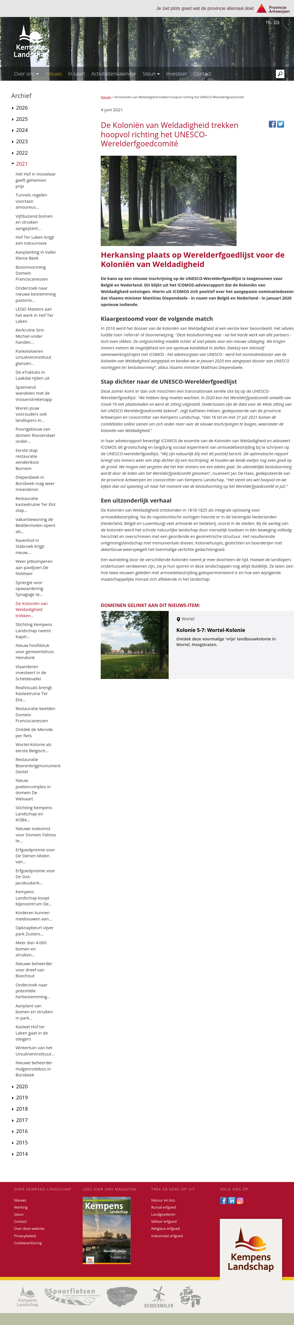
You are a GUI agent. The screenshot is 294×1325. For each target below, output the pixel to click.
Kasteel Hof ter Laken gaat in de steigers (32, 1033)
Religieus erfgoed (165, 1228)
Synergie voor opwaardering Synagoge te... (29, 588)
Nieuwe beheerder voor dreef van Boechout (34, 969)
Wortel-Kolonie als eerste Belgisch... (33, 747)
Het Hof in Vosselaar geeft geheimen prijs (36, 180)
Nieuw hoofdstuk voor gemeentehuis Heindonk (35, 651)
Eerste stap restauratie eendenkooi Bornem (27, 459)
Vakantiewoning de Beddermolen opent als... (35, 525)
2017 (22, 1120)
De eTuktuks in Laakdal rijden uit (33, 375)
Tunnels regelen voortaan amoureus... (31, 201)
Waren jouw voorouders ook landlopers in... (31, 414)
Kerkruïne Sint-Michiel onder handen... (30, 336)
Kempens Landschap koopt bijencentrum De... (34, 898)
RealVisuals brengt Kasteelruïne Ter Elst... (34, 693)
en (276, 22)
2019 (22, 1097)
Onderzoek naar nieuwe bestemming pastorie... (36, 294)
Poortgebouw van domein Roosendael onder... (35, 435)
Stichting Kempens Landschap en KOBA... (34, 813)
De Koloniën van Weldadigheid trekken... (32, 609)
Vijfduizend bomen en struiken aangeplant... (34, 222)
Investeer (176, 73)
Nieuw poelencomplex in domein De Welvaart (33, 789)
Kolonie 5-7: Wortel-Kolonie (210, 630)
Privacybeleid (25, 1236)
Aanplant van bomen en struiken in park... (34, 1012)
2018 (22, 1108)
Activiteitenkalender (113, 73)
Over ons (26, 73)
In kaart (76, 73)
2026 (22, 107)
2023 (22, 141)
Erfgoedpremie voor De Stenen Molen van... (35, 856)
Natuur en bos (163, 1200)
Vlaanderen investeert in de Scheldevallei (31, 672)
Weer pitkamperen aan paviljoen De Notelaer (34, 567)
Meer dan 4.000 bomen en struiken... (31, 949)
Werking (21, 1207)
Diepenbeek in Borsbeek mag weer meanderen (35, 483)
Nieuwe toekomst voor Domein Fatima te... (36, 834)
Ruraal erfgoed (163, 1207)
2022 (22, 152)
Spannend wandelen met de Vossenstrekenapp (34, 393)
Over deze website (29, 1228)
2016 (22, 1131)
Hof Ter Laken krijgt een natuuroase (35, 240)
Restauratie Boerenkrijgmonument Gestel (38, 765)
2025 (22, 119)
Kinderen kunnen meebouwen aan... (34, 915)
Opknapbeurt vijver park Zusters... (35, 930)
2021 (22, 163)
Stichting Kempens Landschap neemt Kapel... (34, 630)
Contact (202, 73)
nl (269, 22)
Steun (151, 73)
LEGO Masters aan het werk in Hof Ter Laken (34, 315)
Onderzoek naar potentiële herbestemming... (33, 991)
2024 (22, 130)
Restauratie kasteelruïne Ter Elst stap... (35, 504)
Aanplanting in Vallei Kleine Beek (36, 255)
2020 (22, 1086)
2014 (22, 1153)
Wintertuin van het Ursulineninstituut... (35, 1050)
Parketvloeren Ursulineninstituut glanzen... (33, 357)
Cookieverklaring (28, 1243)
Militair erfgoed (164, 1221)
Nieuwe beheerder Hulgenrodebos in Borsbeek (34, 1069)
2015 (22, 1142)
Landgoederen (163, 1214)
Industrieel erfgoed (167, 1236)
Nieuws (53, 73)
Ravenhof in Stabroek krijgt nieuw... (30, 546)
